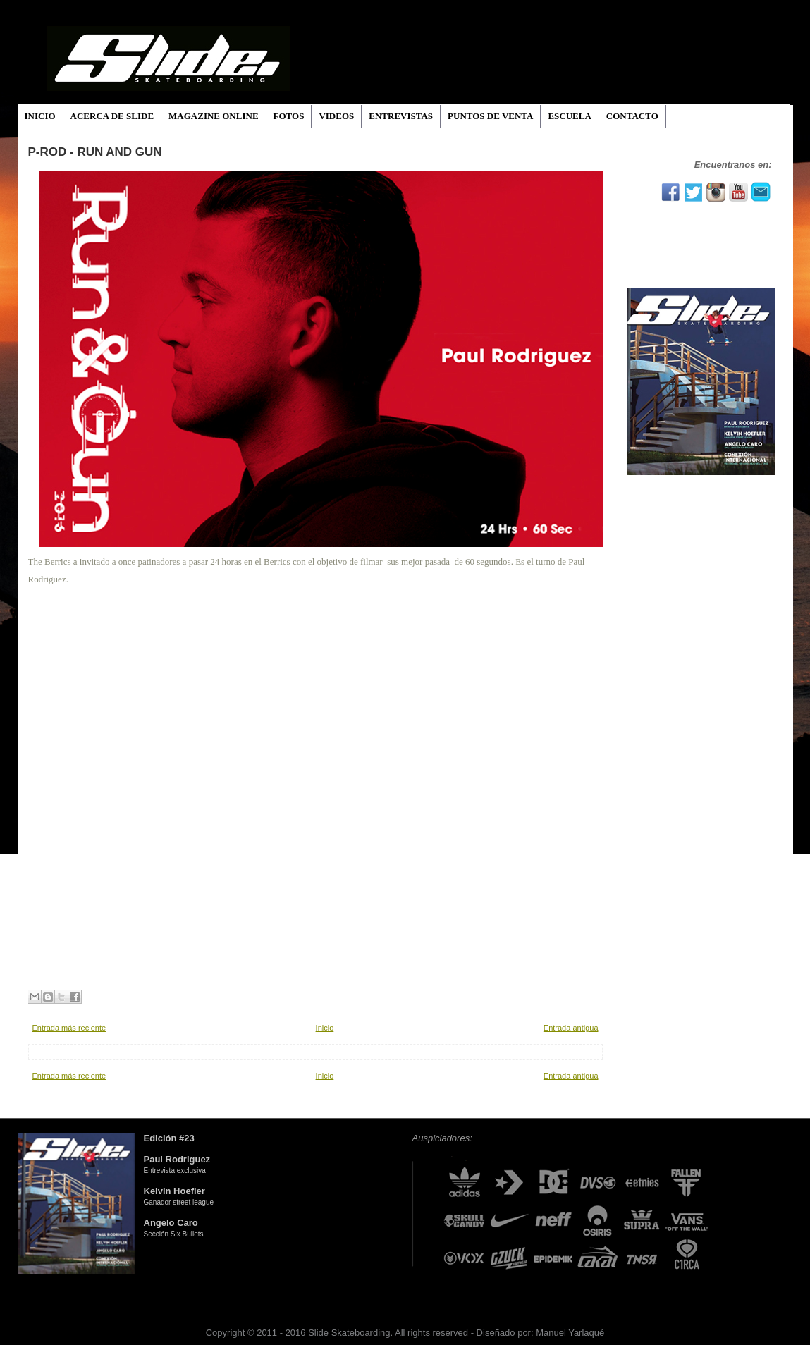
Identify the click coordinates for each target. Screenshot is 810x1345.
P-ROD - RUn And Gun (95, 152)
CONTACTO (632, 116)
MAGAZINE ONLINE (213, 116)
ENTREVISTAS (401, 116)
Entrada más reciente (69, 1028)
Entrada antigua (571, 1028)
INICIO (40, 116)
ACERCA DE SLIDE (112, 116)
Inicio (325, 1028)
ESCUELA (569, 116)
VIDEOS (336, 116)
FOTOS (289, 116)
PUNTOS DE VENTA (490, 116)
